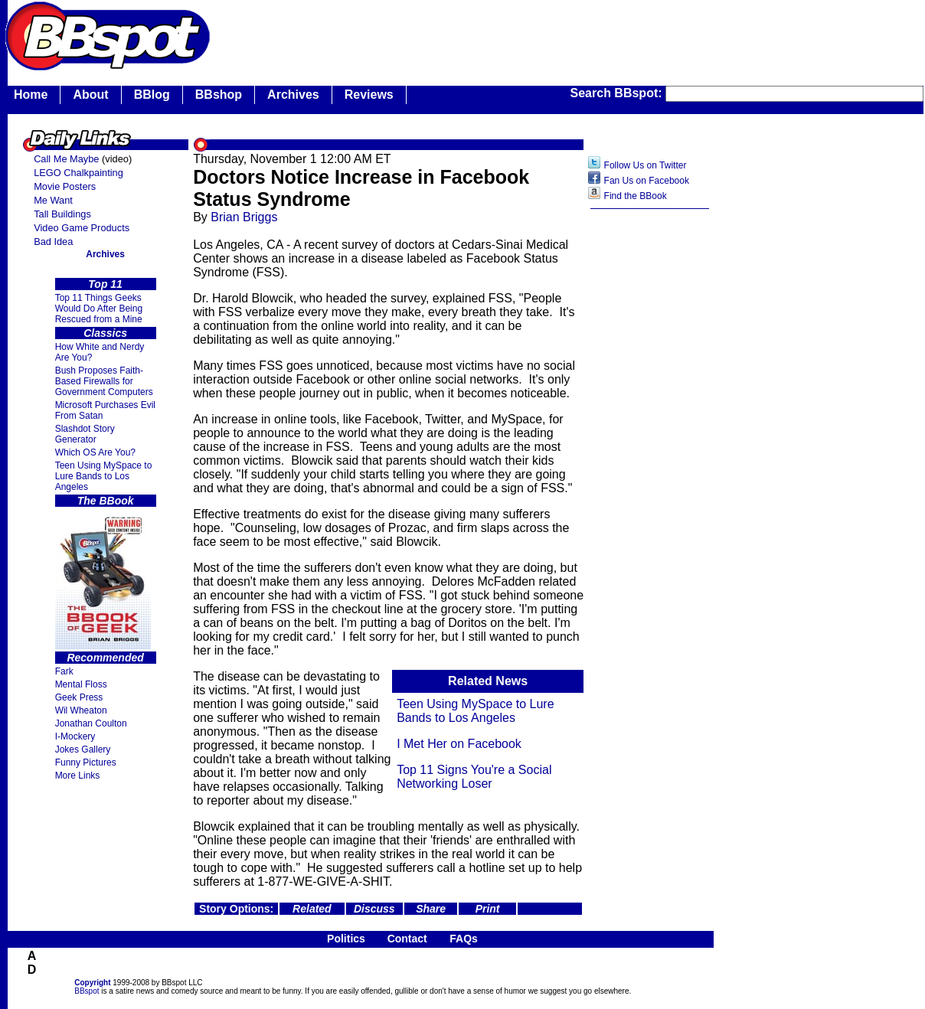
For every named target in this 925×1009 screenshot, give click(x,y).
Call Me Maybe (66, 159)
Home (30, 94)
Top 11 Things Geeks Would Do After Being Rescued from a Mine (99, 308)
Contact (407, 938)
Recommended (105, 657)
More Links (77, 775)
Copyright (92, 982)
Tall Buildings (62, 214)
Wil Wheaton (81, 710)
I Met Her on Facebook (459, 743)
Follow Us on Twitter (645, 165)
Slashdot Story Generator (85, 434)
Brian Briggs (244, 217)
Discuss (374, 909)
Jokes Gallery (83, 749)
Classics (105, 333)
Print (488, 909)
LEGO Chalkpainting (78, 172)
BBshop (218, 94)
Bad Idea (53, 241)
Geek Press (79, 697)
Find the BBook (635, 196)
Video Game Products (81, 227)
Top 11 (105, 284)
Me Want (53, 200)
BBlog (152, 94)
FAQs (463, 938)
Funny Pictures (85, 762)
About (90, 94)
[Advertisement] (650, 458)
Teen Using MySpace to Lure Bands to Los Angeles (103, 476)
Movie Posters (65, 186)
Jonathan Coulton (91, 723)
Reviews (369, 94)
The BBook (105, 501)
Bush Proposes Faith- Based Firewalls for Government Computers (104, 381)
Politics (346, 938)
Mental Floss (81, 684)
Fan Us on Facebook (646, 180)
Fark (64, 671)
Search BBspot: (617, 93)
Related (312, 909)
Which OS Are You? (95, 452)
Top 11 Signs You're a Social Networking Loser (474, 776)
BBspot (86, 991)
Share (431, 909)
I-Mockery (75, 736)
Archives (293, 94)
